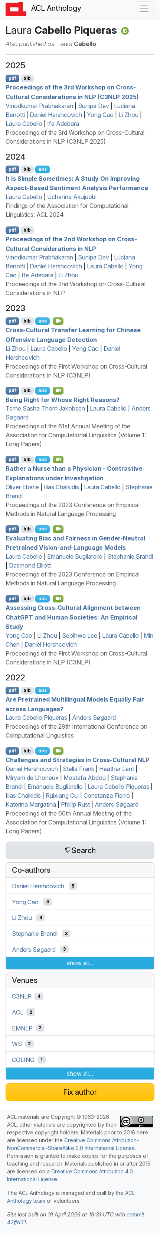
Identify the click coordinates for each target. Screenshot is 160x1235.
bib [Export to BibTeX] (27, 78)
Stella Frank (78, 768)
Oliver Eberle (22, 487)
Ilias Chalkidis (61, 487)
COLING (23, 1060)
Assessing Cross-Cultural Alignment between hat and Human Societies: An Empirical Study (73, 617)
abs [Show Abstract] (42, 169)
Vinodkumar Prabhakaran (39, 106)
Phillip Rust (75, 804)
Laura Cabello (24, 123)
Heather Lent (116, 768)
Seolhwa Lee (79, 635)
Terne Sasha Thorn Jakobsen (45, 408)
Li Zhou (128, 114)
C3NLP (22, 996)
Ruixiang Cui (62, 795)
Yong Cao (100, 114)
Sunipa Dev (93, 106)
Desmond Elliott (30, 565)
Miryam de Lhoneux (32, 777)
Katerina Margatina (31, 804)
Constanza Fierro (107, 795)
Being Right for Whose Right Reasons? (63, 399)
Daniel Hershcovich (56, 114)
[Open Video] (58, 321)
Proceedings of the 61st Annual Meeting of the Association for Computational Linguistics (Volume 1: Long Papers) (76, 435)
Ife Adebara (63, 123)
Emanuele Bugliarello (74, 556)
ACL (17, 1012)
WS (17, 1044)
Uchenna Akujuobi (72, 196)
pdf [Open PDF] (12, 78)
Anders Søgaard (94, 717)
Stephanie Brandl (130, 556)
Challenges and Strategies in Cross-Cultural (78, 760)
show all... (80, 963)
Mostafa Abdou (84, 777)
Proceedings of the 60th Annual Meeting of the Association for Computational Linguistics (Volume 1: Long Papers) (76, 822)
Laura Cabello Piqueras (36, 717)
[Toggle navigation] (144, 8)
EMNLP (22, 1028)
